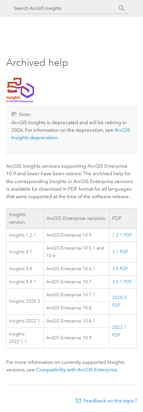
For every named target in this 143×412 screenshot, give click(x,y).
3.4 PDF (120, 269)
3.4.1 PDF (122, 282)
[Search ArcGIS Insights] (66, 8)
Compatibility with (76, 370)
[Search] (121, 8)
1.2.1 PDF (122, 235)
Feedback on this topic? (110, 401)
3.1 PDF (120, 252)
